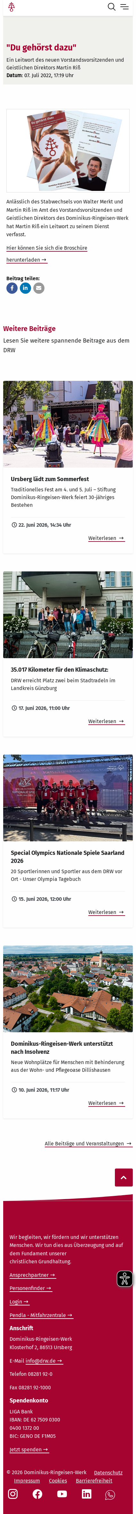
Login (16, 1302)
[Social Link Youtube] (63, 1497)
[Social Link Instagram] (14, 1497)
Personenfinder (27, 1288)
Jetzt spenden (26, 1450)
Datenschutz (108, 1473)
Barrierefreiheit (94, 1481)
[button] (12, 288)
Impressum (27, 1481)
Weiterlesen (102, 538)
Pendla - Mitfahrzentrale (38, 1315)
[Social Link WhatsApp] (111, 1498)
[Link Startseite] (11, 8)
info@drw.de (41, 1361)
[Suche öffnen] (113, 8)
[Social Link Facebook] (38, 1497)
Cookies (58, 1481)
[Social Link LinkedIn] (88, 1497)
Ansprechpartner (29, 1275)
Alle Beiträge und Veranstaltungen (85, 1144)
